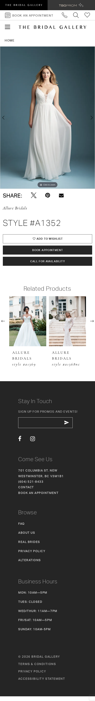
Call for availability (47, 264)
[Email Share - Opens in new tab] (61, 195)
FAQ (21, 528)
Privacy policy (32, 676)
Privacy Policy (31, 555)
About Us (26, 537)
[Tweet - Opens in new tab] (33, 195)
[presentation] (27, 324)
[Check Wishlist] (87, 15)
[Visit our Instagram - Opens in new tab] (32, 443)
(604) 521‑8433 (30, 486)
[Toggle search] (76, 15)
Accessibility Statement (41, 683)
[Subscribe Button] (72, 427)
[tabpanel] (47, 117)
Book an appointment (38, 497)
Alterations (29, 565)
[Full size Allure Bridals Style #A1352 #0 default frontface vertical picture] (47, 117)
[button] (7, 27)
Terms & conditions (37, 668)
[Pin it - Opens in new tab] (47, 195)
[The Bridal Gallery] (52, 27)
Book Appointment (47, 252)
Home (10, 40)
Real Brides (29, 546)
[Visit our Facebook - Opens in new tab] (19, 443)
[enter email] (48, 427)
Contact (26, 492)
